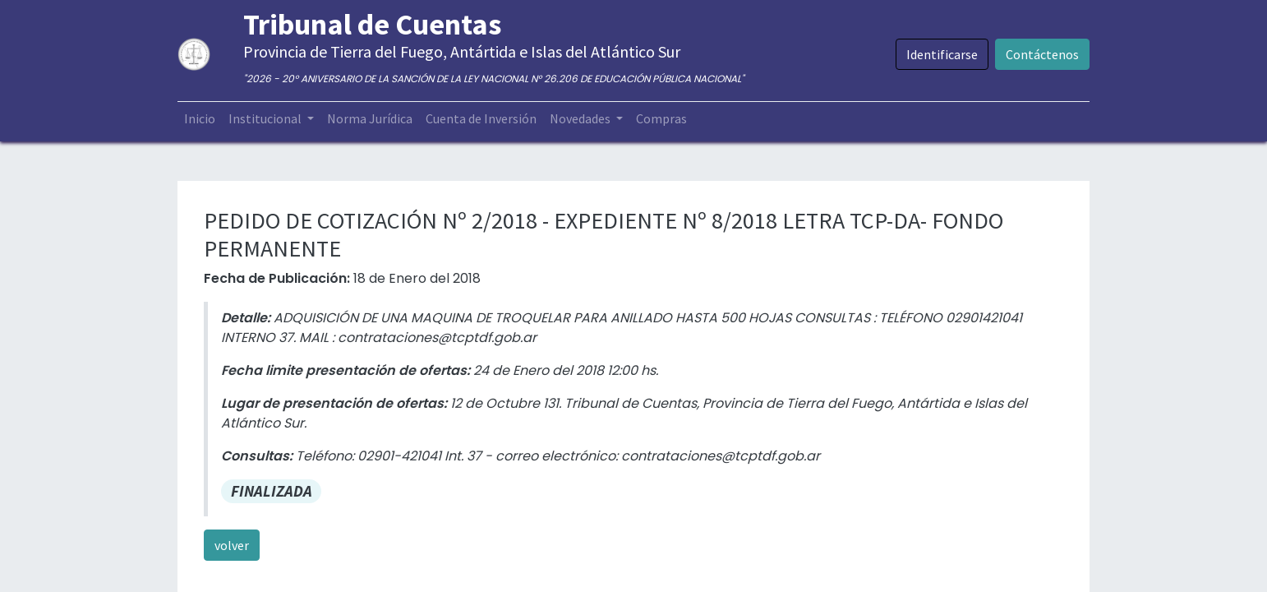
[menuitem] (199, 118)
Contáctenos (1042, 54)
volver (231, 545)
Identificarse (942, 54)
